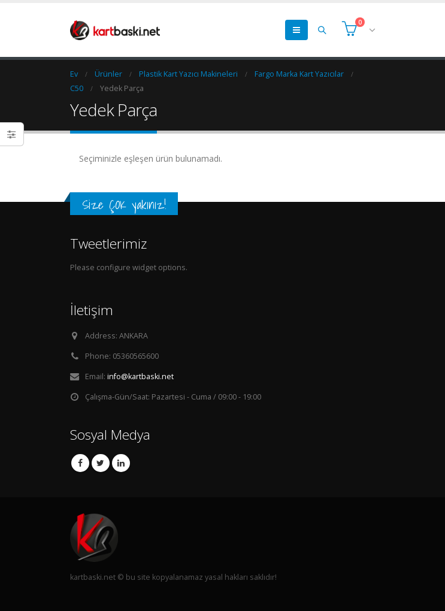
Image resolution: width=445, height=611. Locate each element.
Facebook (80, 463)
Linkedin (121, 463)
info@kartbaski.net (140, 376)
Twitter (101, 463)
